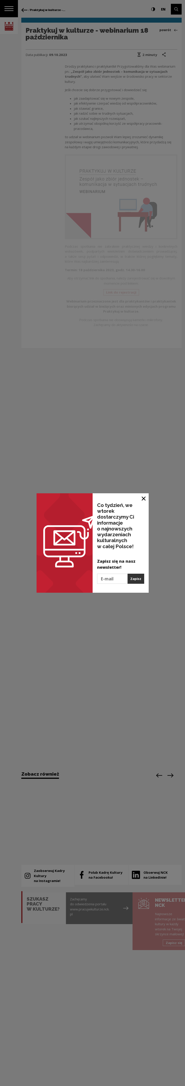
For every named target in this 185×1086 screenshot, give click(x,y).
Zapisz (135, 578)
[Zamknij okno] (144, 498)
